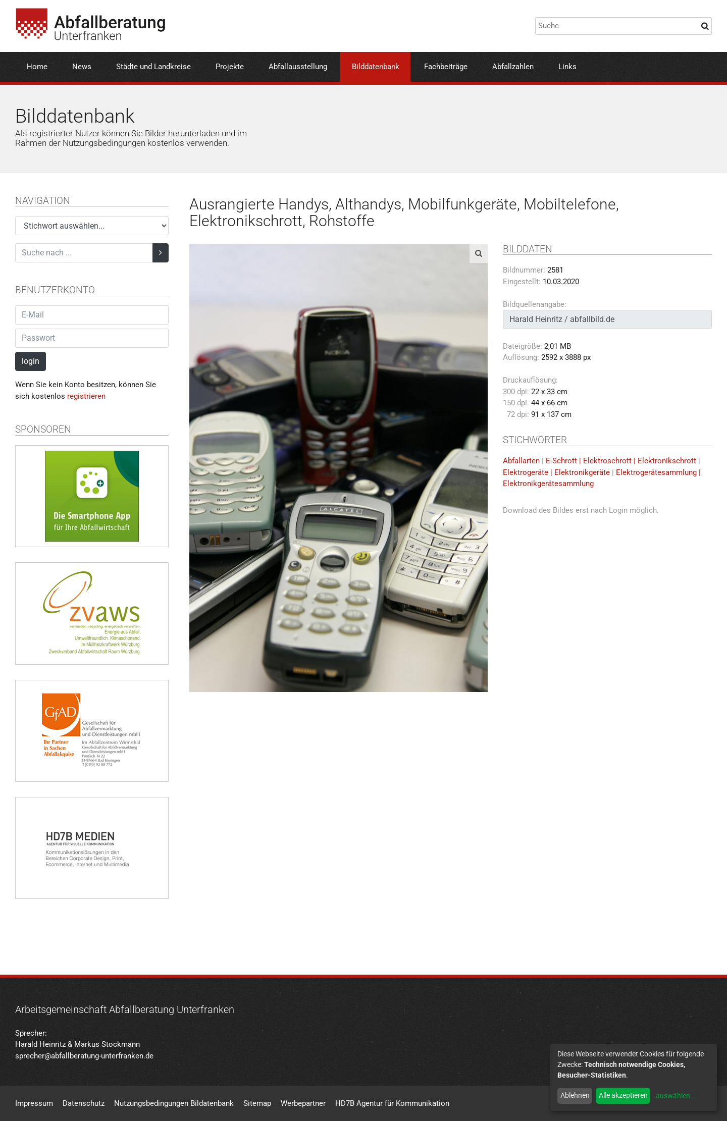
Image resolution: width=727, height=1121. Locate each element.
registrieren (86, 396)
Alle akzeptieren (623, 1095)
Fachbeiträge (446, 66)
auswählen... (676, 1096)
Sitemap (257, 1103)
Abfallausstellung (298, 66)
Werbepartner (303, 1103)
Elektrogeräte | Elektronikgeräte (556, 472)
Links (567, 66)
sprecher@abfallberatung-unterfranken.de (84, 1055)
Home (37, 66)
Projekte (230, 66)
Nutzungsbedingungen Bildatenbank (174, 1103)
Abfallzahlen (513, 66)
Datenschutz (84, 1103)
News (81, 66)
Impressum (34, 1103)
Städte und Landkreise (153, 66)
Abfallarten (521, 460)
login (30, 361)
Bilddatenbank (375, 66)
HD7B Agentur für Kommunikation (392, 1103)
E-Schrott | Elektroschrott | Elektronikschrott (621, 460)
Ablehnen (575, 1095)
